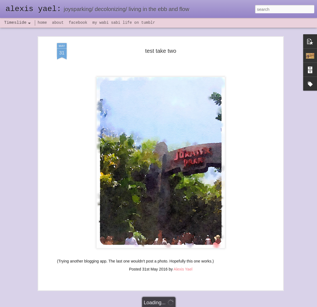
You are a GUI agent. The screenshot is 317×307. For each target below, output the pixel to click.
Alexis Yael (183, 266)
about (58, 22)
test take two (160, 48)
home (42, 22)
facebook (78, 22)
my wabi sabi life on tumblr (123, 22)
